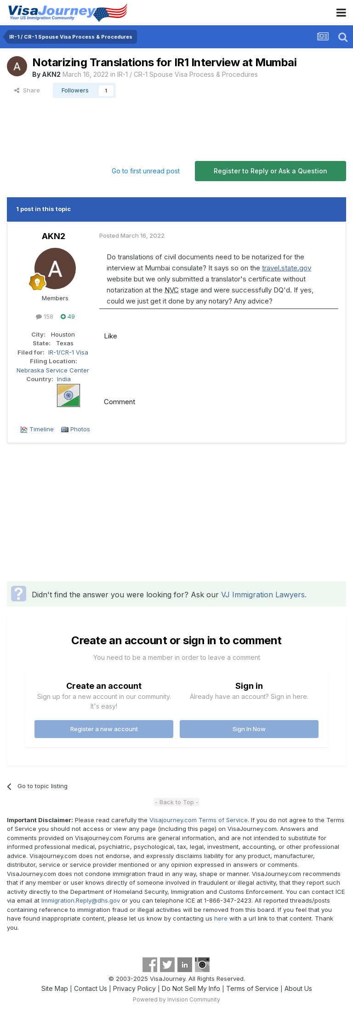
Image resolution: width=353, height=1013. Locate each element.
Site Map (54, 988)
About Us (298, 988)
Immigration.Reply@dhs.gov (80, 900)
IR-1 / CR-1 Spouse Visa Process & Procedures (187, 74)
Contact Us (90, 988)
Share (27, 90)
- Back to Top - (177, 802)
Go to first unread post (146, 171)
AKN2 (51, 74)
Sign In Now (249, 729)
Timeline (41, 429)
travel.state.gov (286, 267)
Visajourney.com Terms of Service (198, 820)
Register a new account (104, 729)
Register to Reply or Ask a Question (270, 171)
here (221, 918)
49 (68, 316)
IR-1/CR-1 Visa (68, 352)
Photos (80, 429)
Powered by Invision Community (176, 999)
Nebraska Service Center (53, 370)
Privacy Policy (134, 988)
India (64, 379)
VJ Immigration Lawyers (263, 594)
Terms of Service (252, 988)
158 (44, 316)
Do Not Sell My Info (191, 988)
